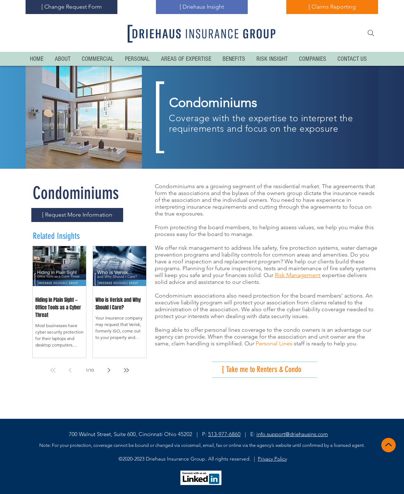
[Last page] (126, 370)
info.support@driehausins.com (292, 434)
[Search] (370, 33)
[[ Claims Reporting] (332, 7)
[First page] (52, 370)
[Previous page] (70, 370)
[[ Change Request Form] (71, 7)
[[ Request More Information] (77, 215)
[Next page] (109, 370)
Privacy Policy (272, 459)
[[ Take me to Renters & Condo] (273, 370)
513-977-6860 (224, 434)
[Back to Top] (387, 445)
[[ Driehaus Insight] (202, 7)
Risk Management (297, 275)
